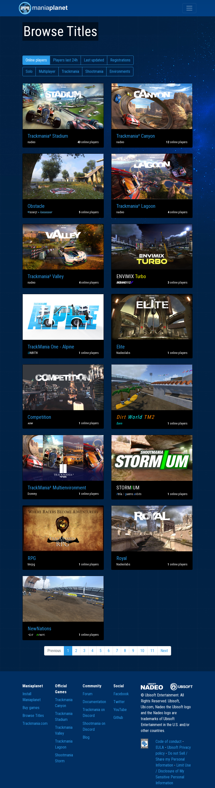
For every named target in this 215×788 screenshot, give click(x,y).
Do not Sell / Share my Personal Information (171, 759)
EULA (160, 747)
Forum (87, 694)
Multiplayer (47, 71)
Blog (86, 737)
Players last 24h (65, 60)
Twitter (119, 701)
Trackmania (70, 71)
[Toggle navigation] (189, 8)
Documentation (94, 701)
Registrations (120, 60)
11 (152, 650)
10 (142, 650)
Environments (119, 71)
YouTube (120, 709)
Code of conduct (169, 741)
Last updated (94, 60)
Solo (29, 71)
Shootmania (94, 71)
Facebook (121, 694)
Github (118, 717)
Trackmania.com (35, 723)
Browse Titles (33, 715)
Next (164, 650)
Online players (36, 60)
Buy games (30, 707)
